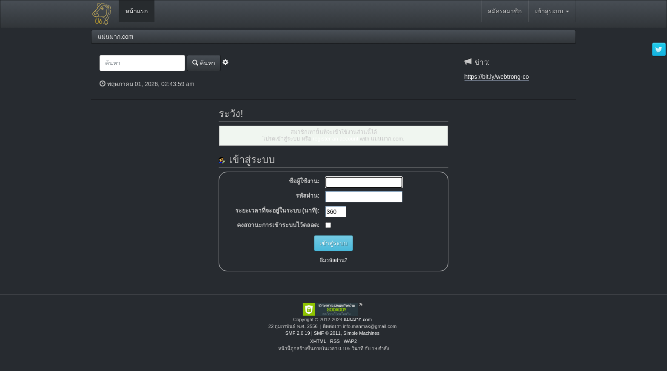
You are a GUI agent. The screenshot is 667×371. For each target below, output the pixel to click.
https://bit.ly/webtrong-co (497, 76)
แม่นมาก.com (358, 319)
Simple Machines (361, 333)
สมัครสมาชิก (505, 11)
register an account (335, 139)
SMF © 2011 (327, 333)
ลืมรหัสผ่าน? (334, 260)
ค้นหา (203, 62)
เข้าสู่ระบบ (552, 11)
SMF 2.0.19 (297, 333)
